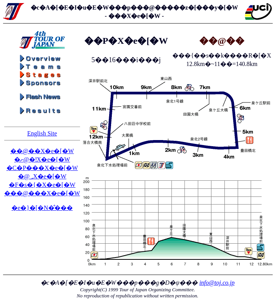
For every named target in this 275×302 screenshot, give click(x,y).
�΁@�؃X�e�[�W (42, 176)
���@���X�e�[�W (42, 193)
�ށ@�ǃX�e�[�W (42, 159)
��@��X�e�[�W (42, 151)
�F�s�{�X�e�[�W (42, 185)
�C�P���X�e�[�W (42, 168)
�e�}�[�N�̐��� (42, 208)
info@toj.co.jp (216, 282)
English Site (42, 133)
